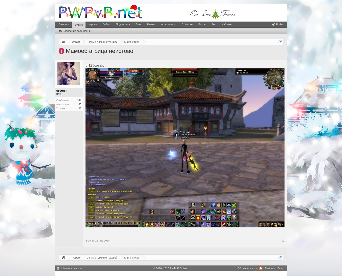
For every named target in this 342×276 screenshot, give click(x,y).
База (138, 24)
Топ (214, 24)
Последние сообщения (75, 30)
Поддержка (123, 24)
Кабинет (227, 24)
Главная (64, 24)
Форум (79, 24)
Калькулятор (168, 24)
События (187, 24)
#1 (283, 240)
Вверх (281, 268)
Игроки (92, 24)
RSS (260, 268)
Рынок (151, 24)
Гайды (106, 24)
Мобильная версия (70, 268)
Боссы (202, 24)
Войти (278, 24)
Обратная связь (247, 268)
